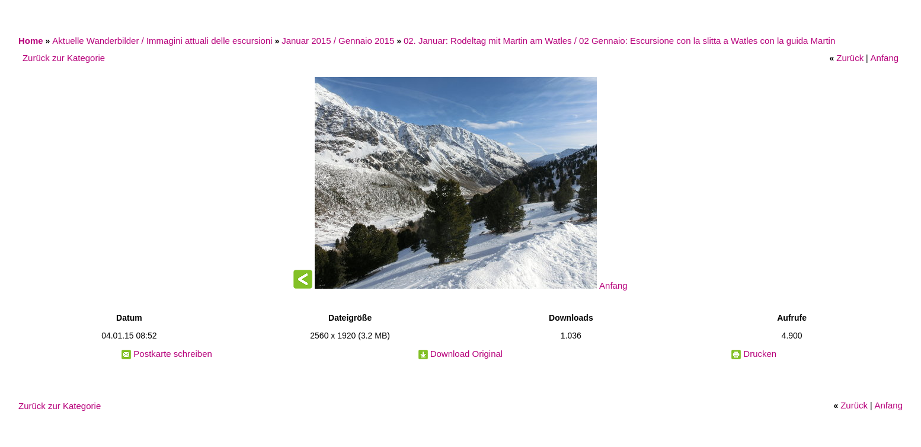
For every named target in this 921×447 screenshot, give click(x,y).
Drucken (759, 354)
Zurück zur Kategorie (64, 58)
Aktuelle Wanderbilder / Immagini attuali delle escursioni (162, 41)
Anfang (885, 58)
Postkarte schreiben (172, 354)
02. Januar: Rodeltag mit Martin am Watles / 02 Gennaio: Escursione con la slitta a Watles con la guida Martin (619, 41)
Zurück (850, 58)
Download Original (466, 354)
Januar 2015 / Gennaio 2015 (338, 41)
